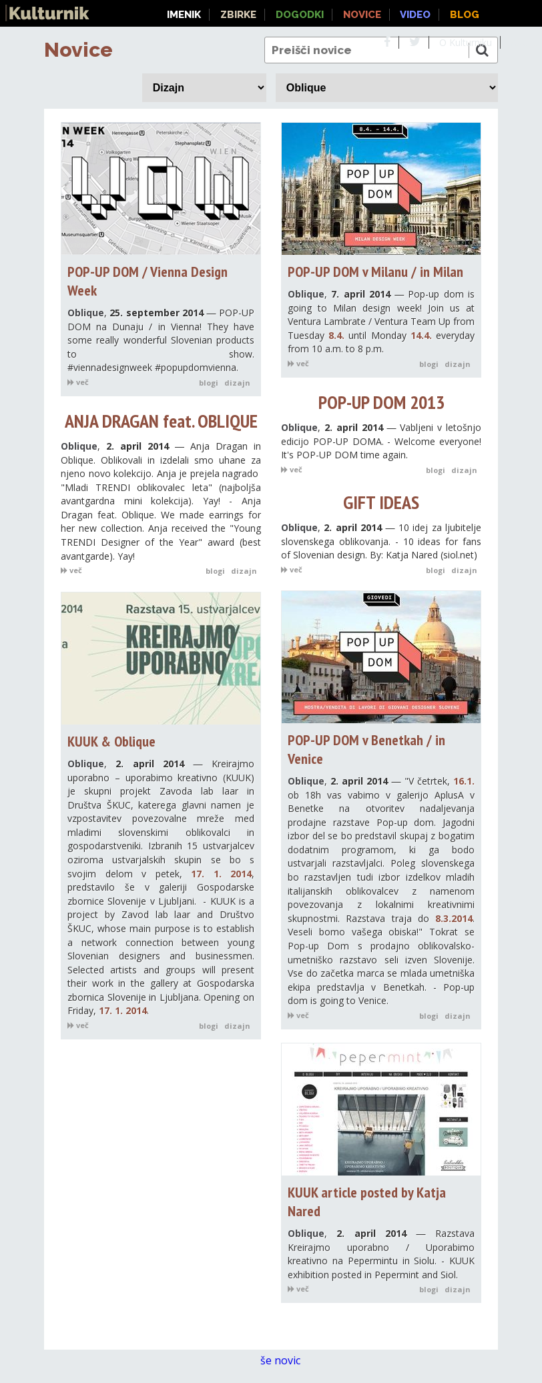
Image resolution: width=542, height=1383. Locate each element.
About (524, 42)
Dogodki (300, 15)
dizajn (237, 383)
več (78, 382)
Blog (464, 15)
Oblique (85, 312)
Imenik (184, 15)
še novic (287, 1360)
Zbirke (238, 15)
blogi (208, 383)
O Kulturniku (465, 42)
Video (415, 15)
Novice (78, 49)
